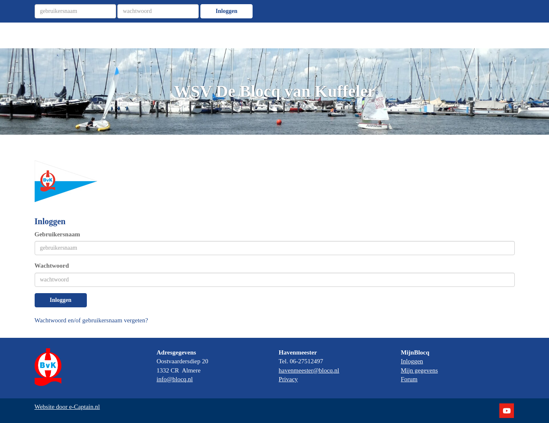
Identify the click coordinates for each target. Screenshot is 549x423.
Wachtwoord (52, 265)
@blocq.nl (175, 379)
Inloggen (226, 11)
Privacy (288, 379)
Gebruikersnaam (57, 234)
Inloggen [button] (60, 300)
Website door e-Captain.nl (67, 406)
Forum (409, 379)
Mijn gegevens (419, 370)
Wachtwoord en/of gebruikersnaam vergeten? (91, 320)
